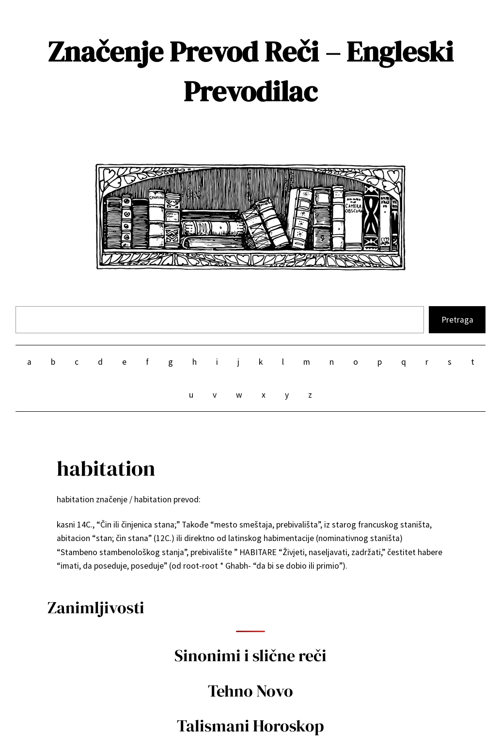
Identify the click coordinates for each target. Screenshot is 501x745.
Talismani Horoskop (250, 725)
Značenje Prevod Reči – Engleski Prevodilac (251, 71)
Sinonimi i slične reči (250, 655)
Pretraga (457, 319)
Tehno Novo (250, 690)
